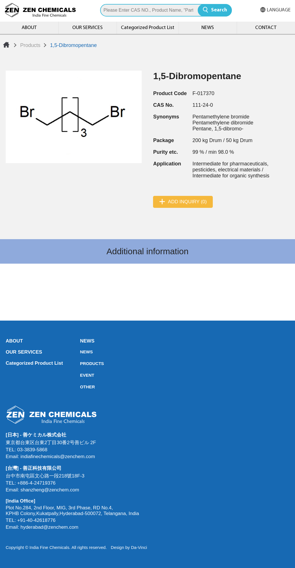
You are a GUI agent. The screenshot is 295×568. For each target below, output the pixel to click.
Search (219, 10)
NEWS (207, 27)
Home (6, 44)
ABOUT (29, 27)
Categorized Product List (147, 27)
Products (30, 45)
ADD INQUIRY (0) (187, 201)
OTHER (81, 386)
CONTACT (266, 27)
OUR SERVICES (87, 27)
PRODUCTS (81, 363)
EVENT (81, 375)
